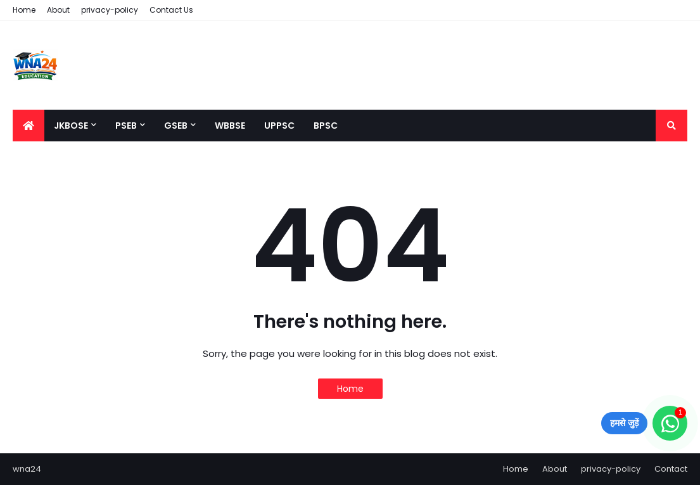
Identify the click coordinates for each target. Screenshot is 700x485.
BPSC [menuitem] (326, 125)
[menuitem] (28, 125)
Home (24, 9)
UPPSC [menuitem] (279, 125)
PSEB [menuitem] (126, 125)
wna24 (27, 469)
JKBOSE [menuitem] (71, 125)
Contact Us (171, 9)
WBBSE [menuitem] (230, 125)
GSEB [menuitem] (176, 125)
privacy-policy (109, 9)
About (58, 9)
